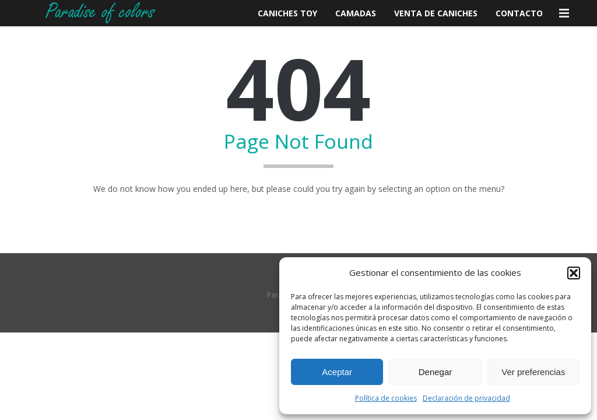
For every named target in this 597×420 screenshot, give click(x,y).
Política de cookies (386, 398)
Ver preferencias (533, 372)
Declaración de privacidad (466, 398)
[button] (574, 273)
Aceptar (337, 372)
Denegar (435, 372)
